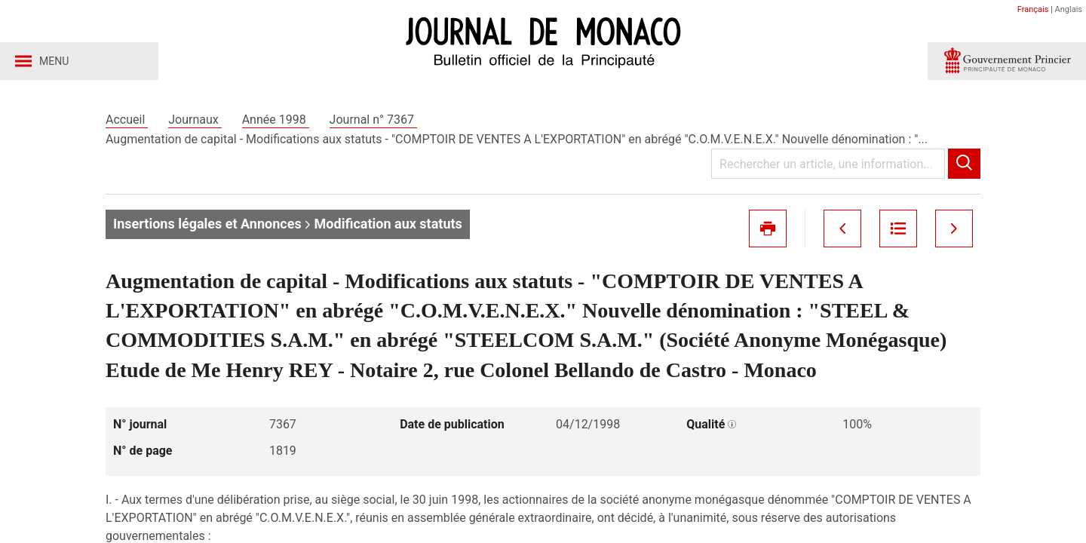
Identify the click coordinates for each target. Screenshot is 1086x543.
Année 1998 (275, 119)
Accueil (127, 119)
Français (1033, 9)
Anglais (1068, 9)
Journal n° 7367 (373, 119)
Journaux (194, 119)
